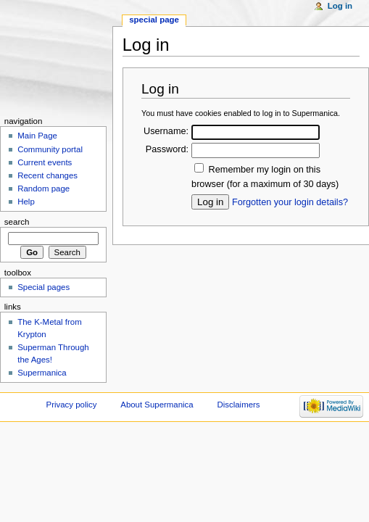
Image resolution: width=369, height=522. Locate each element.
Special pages (43, 287)
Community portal (50, 149)
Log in (340, 5)
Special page (154, 19)
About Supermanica (156, 404)
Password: (167, 149)
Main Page (37, 135)
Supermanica (41, 372)
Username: (166, 131)
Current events (44, 162)
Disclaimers (238, 404)
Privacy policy (71, 404)
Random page (43, 188)
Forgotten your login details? (290, 202)
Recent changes (47, 175)
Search (17, 222)
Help (26, 201)
